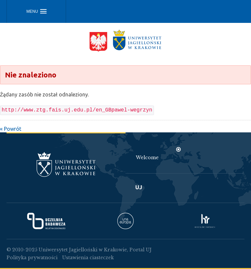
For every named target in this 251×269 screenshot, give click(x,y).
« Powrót (10, 129)
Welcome (147, 157)
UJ (138, 187)
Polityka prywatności (32, 258)
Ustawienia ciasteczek (88, 258)
